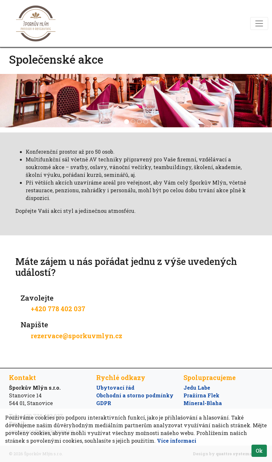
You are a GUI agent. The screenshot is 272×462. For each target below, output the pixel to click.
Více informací (176, 440)
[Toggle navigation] (259, 23)
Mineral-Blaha (202, 403)
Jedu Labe (196, 387)
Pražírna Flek (201, 395)
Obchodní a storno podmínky (135, 395)
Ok (259, 450)
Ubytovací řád (115, 387)
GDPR (103, 403)
